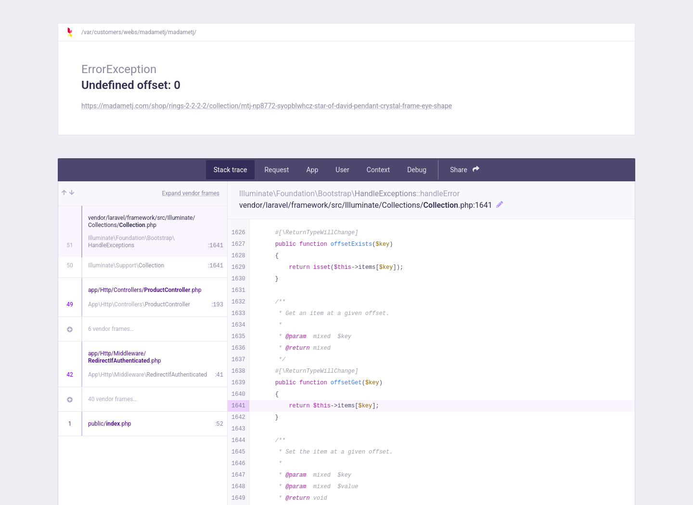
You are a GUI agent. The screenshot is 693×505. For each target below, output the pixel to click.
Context (378, 170)
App (312, 170)
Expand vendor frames (190, 193)
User (342, 170)
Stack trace (230, 170)
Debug (416, 170)
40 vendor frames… (112, 399)
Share (464, 169)
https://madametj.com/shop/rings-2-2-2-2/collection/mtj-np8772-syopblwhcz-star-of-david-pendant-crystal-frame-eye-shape (266, 106)
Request (276, 170)
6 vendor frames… (111, 329)
